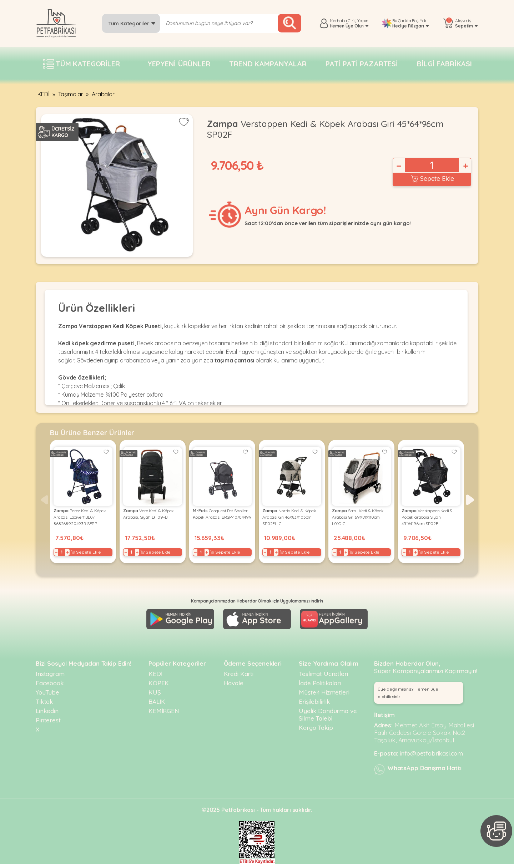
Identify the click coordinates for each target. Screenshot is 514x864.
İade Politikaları (320, 683)
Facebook (50, 683)
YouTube (47, 692)
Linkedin (47, 711)
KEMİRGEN (163, 711)
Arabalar (103, 94)
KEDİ (43, 94)
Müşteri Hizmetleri (324, 692)
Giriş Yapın (358, 20)
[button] (470, 500)
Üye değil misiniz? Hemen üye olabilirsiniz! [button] (408, 692)
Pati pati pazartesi (362, 63)
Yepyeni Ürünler (178, 63)
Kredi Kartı (238, 673)
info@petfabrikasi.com (431, 753)
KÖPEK (158, 683)
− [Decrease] (398, 166)
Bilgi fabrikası (444, 63)
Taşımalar (70, 94)
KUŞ (154, 692)
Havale (233, 683)
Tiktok (44, 701)
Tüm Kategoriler (132, 23)
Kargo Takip (316, 727)
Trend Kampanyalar (267, 63)
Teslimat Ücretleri (323, 673)
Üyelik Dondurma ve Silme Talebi (328, 714)
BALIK (156, 701)
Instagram (50, 673)
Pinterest (48, 720)
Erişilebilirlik (314, 701)
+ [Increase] (465, 166)
